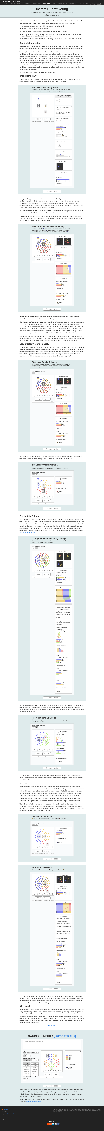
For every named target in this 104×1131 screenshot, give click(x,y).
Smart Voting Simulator (11, 1)
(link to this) (65, 1036)
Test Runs (99, 3)
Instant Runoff (46, 3)
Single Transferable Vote (58, 3)
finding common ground (27, 532)
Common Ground (18, 3)
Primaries (81, 3)
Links (94, 4)
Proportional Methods (71, 3)
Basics (10, 3)
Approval (34, 3)
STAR (39, 3)
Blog (90, 4)
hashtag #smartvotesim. (33, 1101)
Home (5, 3)
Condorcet (27, 3)
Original (88, 3)
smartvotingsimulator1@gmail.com (10, 1113)
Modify (93, 3)
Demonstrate (52, 191)
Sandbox (99, 4)
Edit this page (51, 1025)
